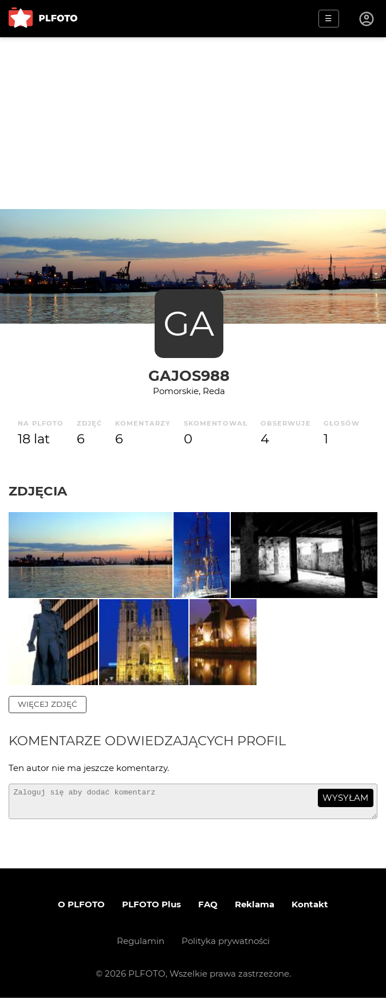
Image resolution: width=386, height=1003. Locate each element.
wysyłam (345, 797)
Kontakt (310, 909)
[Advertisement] (193, 123)
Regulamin (140, 946)
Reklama (254, 909)
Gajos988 (189, 375)
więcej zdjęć (47, 704)
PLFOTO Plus (151, 909)
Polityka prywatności (226, 946)
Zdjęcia (38, 491)
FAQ (208, 909)
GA (188, 323)
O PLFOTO (81, 909)
